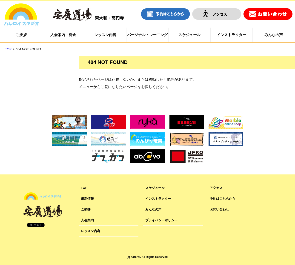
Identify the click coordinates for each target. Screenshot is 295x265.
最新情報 (87, 198)
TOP (84, 188)
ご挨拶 (21, 35)
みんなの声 (273, 35)
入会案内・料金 (63, 35)
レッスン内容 (105, 35)
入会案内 (87, 220)
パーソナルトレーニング (147, 35)
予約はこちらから (222, 198)
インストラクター (231, 35)
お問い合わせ (219, 209)
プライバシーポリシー (161, 220)
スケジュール (189, 35)
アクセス (216, 188)
